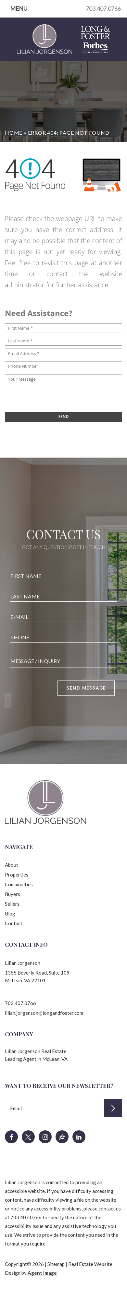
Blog (10, 913)
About (11, 865)
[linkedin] (78, 1136)
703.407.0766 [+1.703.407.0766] (20, 1003)
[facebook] (11, 1136)
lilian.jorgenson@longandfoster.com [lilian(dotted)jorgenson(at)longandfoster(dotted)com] (44, 1013)
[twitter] (28, 1136)
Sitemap (56, 1264)
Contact (13, 923)
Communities (19, 884)
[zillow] (62, 1136)
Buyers (12, 894)
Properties (16, 875)
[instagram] (45, 1136)
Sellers (12, 904)
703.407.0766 (103, 8)
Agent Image (42, 1273)
